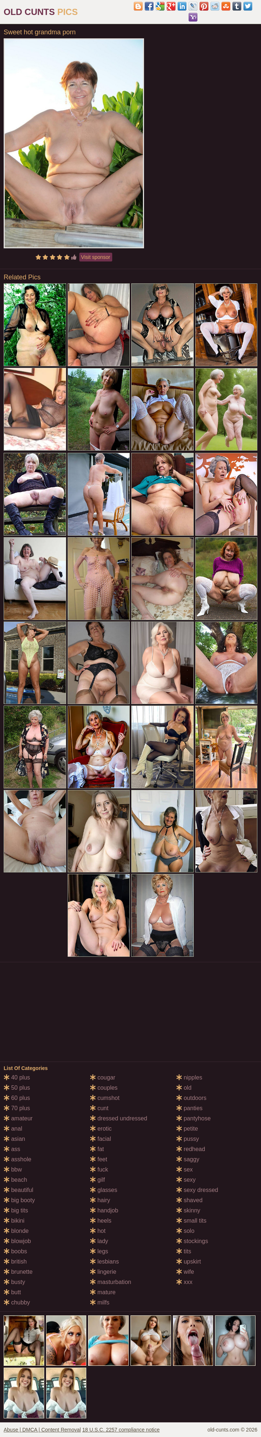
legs (99, 1251)
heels (100, 1221)
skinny (188, 1210)
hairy (100, 1200)
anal (13, 1128)
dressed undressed (118, 1118)
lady (99, 1241)
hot (98, 1231)
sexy (186, 1180)
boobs (15, 1251)
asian (14, 1139)
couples (104, 1088)
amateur (18, 1118)
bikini (14, 1221)
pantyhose (193, 1118)
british (15, 1261)
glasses (103, 1190)
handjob (104, 1210)
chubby (17, 1302)
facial (100, 1139)
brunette (18, 1272)
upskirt (188, 1261)
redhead (190, 1149)
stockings (192, 1241)
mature (103, 1292)
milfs (99, 1302)
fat (97, 1149)
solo (185, 1231)
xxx (184, 1282)
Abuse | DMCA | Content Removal (42, 1430)
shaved (189, 1200)
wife (185, 1272)
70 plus (17, 1108)
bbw (13, 1169)
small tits (191, 1221)
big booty (19, 1200)
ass (12, 1149)
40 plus (17, 1077)
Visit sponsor (95, 257)
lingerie (103, 1272)
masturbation (110, 1282)
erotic (101, 1128)
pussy (187, 1139)
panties (189, 1108)
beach (15, 1180)
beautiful (18, 1190)
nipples (189, 1077)
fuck (99, 1169)
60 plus (17, 1098)
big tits (16, 1210)
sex (184, 1169)
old (184, 1088)
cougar (102, 1077)
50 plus (17, 1088)
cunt (99, 1108)
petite (187, 1128)
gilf (97, 1180)
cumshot (105, 1098)
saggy (187, 1159)
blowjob (17, 1241)
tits (183, 1251)
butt (12, 1292)
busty (14, 1282)
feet (98, 1159)
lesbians (104, 1261)
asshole (17, 1159)
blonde (16, 1231)
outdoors (191, 1098)
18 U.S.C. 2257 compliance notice (121, 1430)
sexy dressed (197, 1190)
